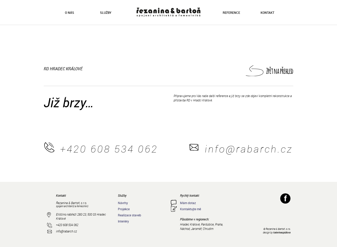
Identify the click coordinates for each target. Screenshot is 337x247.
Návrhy (123, 203)
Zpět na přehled (279, 70)
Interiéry (123, 221)
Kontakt (267, 12)
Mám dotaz (188, 203)
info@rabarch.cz (249, 148)
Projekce (124, 209)
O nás (69, 12)
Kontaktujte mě (190, 209)
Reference (231, 12)
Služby (105, 12)
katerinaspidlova (281, 232)
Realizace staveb (129, 215)
